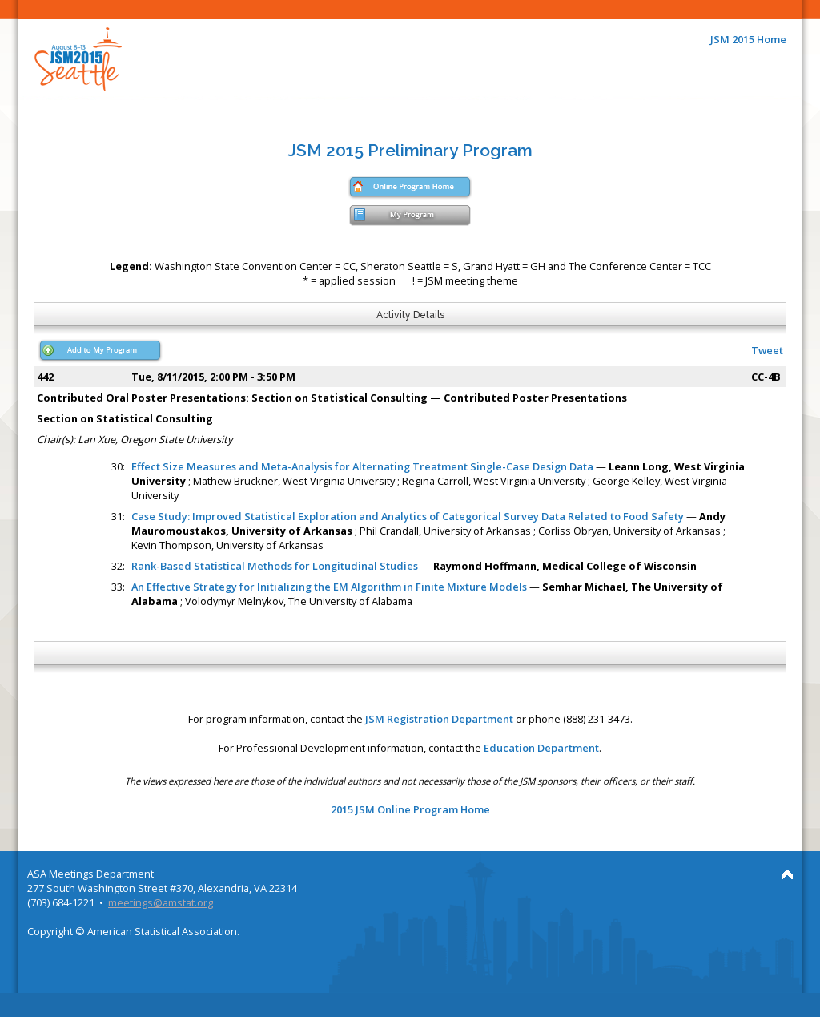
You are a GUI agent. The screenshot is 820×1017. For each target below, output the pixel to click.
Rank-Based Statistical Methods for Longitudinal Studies (274, 566)
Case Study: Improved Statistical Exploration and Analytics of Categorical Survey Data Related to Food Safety (407, 516)
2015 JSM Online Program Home (410, 809)
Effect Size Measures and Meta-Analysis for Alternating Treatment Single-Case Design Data (362, 466)
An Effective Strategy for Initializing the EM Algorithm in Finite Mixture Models (329, 586)
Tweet (767, 350)
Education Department (541, 748)
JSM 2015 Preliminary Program (410, 150)
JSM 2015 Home (748, 39)
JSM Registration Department (439, 719)
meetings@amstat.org (160, 902)
